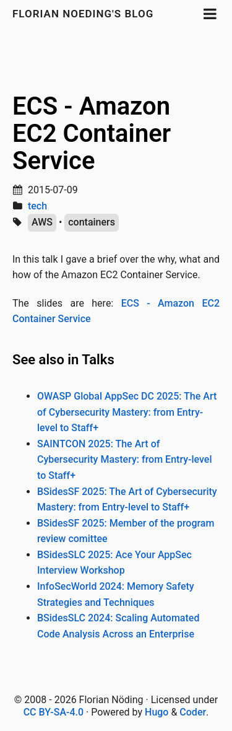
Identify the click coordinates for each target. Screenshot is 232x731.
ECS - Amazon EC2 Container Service (91, 133)
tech (37, 206)
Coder (192, 712)
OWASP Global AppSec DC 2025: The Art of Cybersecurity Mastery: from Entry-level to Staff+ (127, 412)
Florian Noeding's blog (82, 13)
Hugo (156, 712)
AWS (42, 222)
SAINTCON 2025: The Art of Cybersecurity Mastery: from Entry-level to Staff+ (124, 459)
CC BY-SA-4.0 (54, 712)
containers (91, 222)
